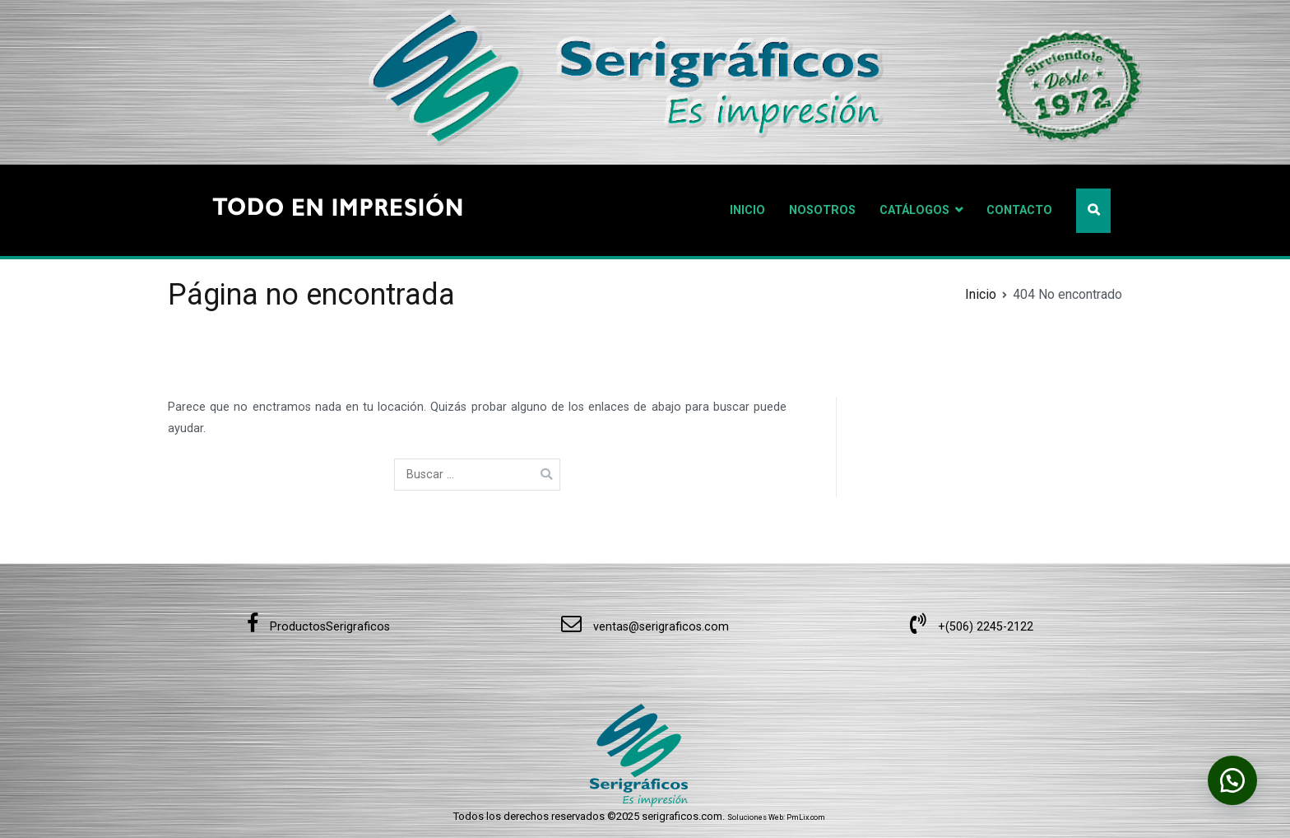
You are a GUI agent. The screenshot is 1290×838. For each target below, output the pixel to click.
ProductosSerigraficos (318, 627)
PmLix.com (806, 817)
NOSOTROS (822, 210)
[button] (1232, 780)
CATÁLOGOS (914, 210)
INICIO (747, 210)
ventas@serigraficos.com (645, 627)
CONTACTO (1019, 210)
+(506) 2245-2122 (971, 627)
